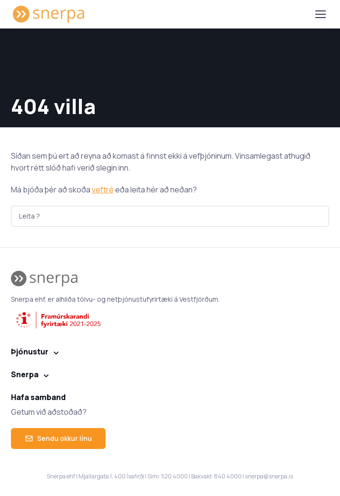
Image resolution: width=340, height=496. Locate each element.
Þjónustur (30, 351)
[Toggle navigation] (320, 14)
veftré (103, 189)
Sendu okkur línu (58, 438)
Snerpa (25, 374)
